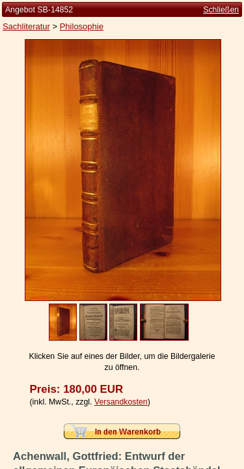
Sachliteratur (26, 26)
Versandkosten (121, 401)
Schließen (221, 9)
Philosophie (81, 26)
